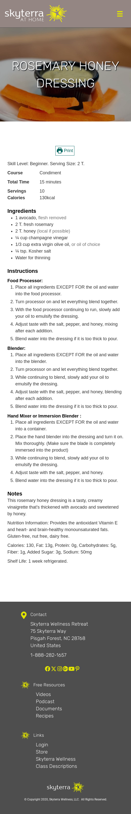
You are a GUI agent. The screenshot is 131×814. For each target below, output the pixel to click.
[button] (47, 669)
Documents (49, 709)
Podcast (45, 701)
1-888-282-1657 (48, 655)
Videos (43, 694)
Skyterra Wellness (56, 759)
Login (42, 745)
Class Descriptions (56, 766)
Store (42, 752)
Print (65, 150)
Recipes (45, 716)
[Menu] (120, 14)
